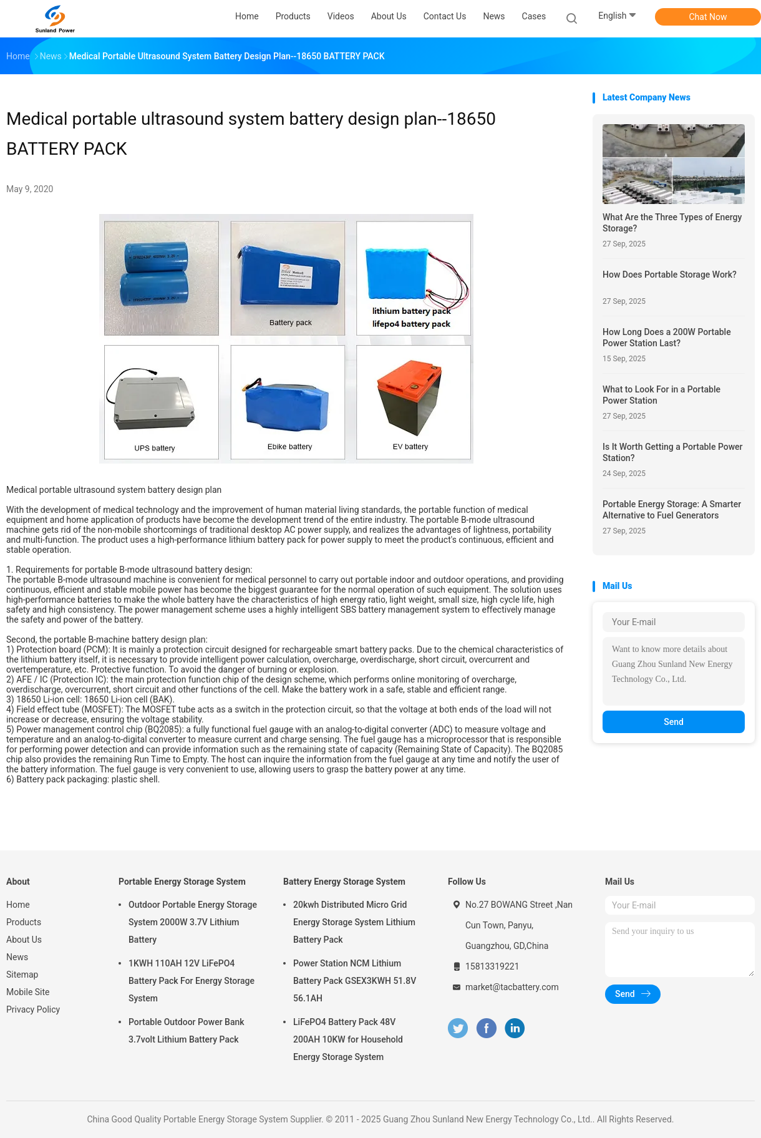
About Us (24, 940)
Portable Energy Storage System (182, 882)
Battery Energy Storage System (344, 882)
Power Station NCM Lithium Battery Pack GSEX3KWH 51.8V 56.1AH (354, 980)
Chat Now (708, 17)
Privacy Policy (33, 1009)
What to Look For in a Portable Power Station (661, 395)
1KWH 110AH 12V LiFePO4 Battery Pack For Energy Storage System (191, 980)
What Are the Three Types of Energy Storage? (672, 222)
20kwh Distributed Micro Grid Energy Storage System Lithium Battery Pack (354, 922)
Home (18, 905)
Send (674, 722)
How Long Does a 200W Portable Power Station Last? (667, 337)
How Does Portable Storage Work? (670, 275)
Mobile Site (28, 992)
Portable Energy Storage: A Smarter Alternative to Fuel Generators (672, 509)
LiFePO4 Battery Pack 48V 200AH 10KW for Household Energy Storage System (348, 1039)
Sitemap (22, 975)
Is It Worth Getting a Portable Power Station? (673, 452)
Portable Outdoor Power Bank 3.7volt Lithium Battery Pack (186, 1030)
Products (23, 922)
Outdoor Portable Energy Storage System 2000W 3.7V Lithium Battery (192, 922)
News (17, 957)
